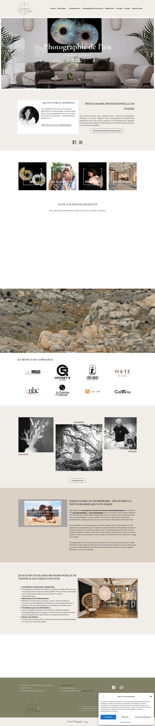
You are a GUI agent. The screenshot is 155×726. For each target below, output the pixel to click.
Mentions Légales (125, 722)
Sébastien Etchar (87, 691)
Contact (127, 8)
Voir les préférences (143, 717)
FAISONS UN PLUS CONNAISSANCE (56, 125)
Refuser (125, 717)
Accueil (53, 8)
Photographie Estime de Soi (93, 8)
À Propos (119, 8)
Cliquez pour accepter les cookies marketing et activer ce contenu (42, 513)
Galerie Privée (137, 8)
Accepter (108, 717)
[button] (151, 696)
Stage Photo (109, 8)
